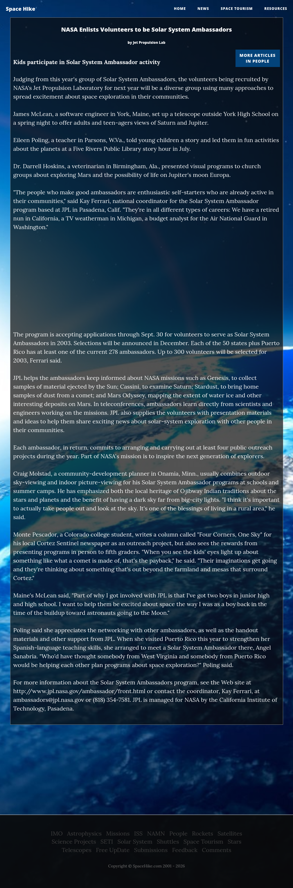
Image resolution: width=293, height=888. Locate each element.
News (203, 8)
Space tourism (237, 8)
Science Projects (74, 841)
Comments (216, 849)
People (178, 833)
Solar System (135, 841)
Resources (275, 8)
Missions (118, 833)
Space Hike (20, 8)
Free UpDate (113, 849)
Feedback (184, 849)
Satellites (229, 833)
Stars (234, 841)
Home (180, 8)
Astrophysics (84, 833)
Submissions (151, 849)
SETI (106, 841)
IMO (57, 833)
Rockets (202, 833)
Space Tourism (203, 841)
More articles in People (258, 58)
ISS (138, 833)
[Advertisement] (146, 280)
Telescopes (76, 849)
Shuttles (168, 841)
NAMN (156, 833)
